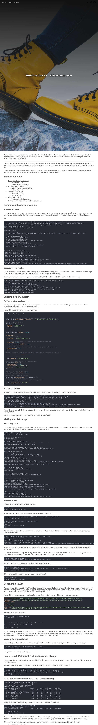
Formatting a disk (17, 194)
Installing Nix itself (17, 183)
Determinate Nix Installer (41, 213)
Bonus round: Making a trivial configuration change (25, 201)
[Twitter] (91, 2)
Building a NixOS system (16, 186)
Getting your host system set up (18, 181)
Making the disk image (15, 192)
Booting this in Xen (14, 197)
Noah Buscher (93, 150)
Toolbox (16, 2)
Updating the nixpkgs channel (21, 199)
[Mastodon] (87, 2)
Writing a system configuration (21, 188)
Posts (10, 2)
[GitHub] (94, 2)
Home (4, 2)
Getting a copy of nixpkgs (20, 184)
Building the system (18, 190)
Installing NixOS (16, 195)
